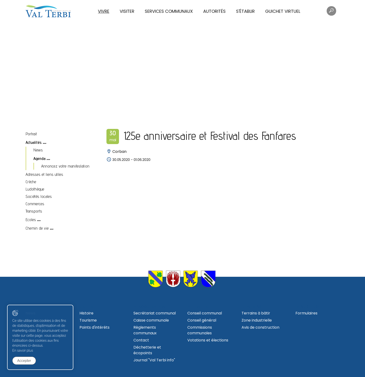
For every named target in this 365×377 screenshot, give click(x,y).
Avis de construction (260, 327)
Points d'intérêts (94, 327)
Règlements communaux (145, 330)
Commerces (35, 203)
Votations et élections (207, 340)
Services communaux (169, 11)
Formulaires (306, 313)
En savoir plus (22, 350)
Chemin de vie (37, 228)
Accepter (24, 361)
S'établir (245, 11)
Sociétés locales (39, 196)
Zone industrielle (257, 320)
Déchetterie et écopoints (147, 350)
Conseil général (201, 320)
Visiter (127, 11)
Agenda (39, 158)
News (38, 149)
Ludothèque (35, 188)
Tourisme (88, 320)
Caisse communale (151, 320)
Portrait (31, 133)
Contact (141, 340)
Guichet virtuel (282, 11)
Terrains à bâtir (256, 313)
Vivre (103, 11)
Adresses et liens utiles (44, 174)
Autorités (214, 11)
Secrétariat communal (154, 313)
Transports (34, 211)
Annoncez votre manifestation (65, 166)
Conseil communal (204, 313)
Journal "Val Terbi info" (154, 360)
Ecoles (31, 219)
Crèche (31, 181)
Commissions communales (199, 330)
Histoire (86, 313)
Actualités (34, 142)
